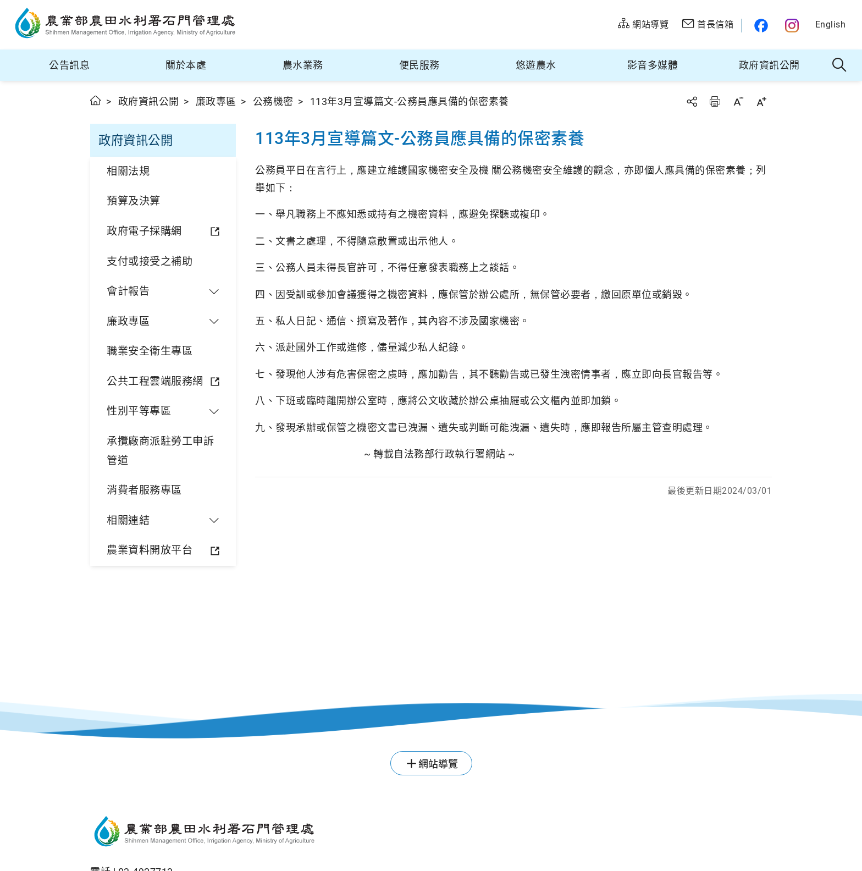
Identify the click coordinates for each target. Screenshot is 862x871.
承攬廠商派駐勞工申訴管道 (160, 451)
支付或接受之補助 (149, 261)
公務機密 (273, 101)
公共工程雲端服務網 (155, 381)
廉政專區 (216, 101)
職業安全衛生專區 (149, 351)
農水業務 (303, 65)
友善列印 (714, 101)
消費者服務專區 (144, 490)
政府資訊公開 (769, 65)
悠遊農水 (536, 65)
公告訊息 (69, 65)
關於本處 (185, 65)
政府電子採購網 (144, 231)
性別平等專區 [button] (139, 411)
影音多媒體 (652, 65)
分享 (691, 101)
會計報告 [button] (128, 291)
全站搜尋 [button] (840, 65)
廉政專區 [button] (128, 321)
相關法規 (128, 171)
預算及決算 (134, 201)
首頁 (96, 100)
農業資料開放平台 (149, 550)
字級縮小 (738, 101)
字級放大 (761, 101)
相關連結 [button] (128, 520)
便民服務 (419, 65)
